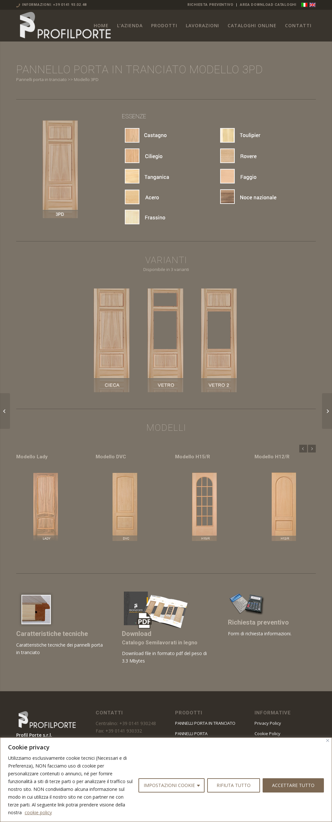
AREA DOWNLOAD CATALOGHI (268, 5)
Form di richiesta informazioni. (259, 633)
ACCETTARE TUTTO (293, 785)
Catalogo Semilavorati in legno (159, 643)
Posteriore (312, 448)
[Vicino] (327, 740)
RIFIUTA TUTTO (234, 785)
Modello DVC (111, 457)
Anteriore (303, 448)
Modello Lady (32, 457)
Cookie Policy (267, 733)
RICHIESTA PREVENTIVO (210, 5)
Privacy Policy (268, 723)
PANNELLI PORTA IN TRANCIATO (205, 723)
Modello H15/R (192, 457)
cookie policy (38, 812)
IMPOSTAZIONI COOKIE (169, 785)
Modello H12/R (272, 457)
